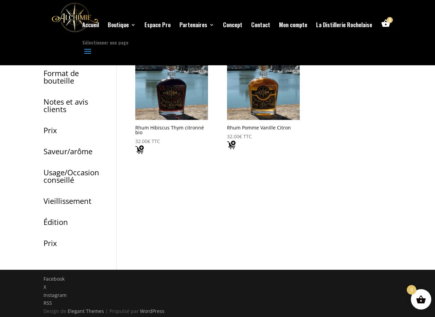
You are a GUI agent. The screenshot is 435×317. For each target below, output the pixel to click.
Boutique (118, 25)
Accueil (90, 25)
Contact (260, 25)
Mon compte (293, 25)
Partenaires (193, 25)
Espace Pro (157, 25)
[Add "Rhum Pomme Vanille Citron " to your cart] (231, 146)
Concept (232, 25)
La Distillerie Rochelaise (344, 25)
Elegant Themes (86, 311)
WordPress (152, 311)
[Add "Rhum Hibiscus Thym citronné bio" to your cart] (139, 151)
